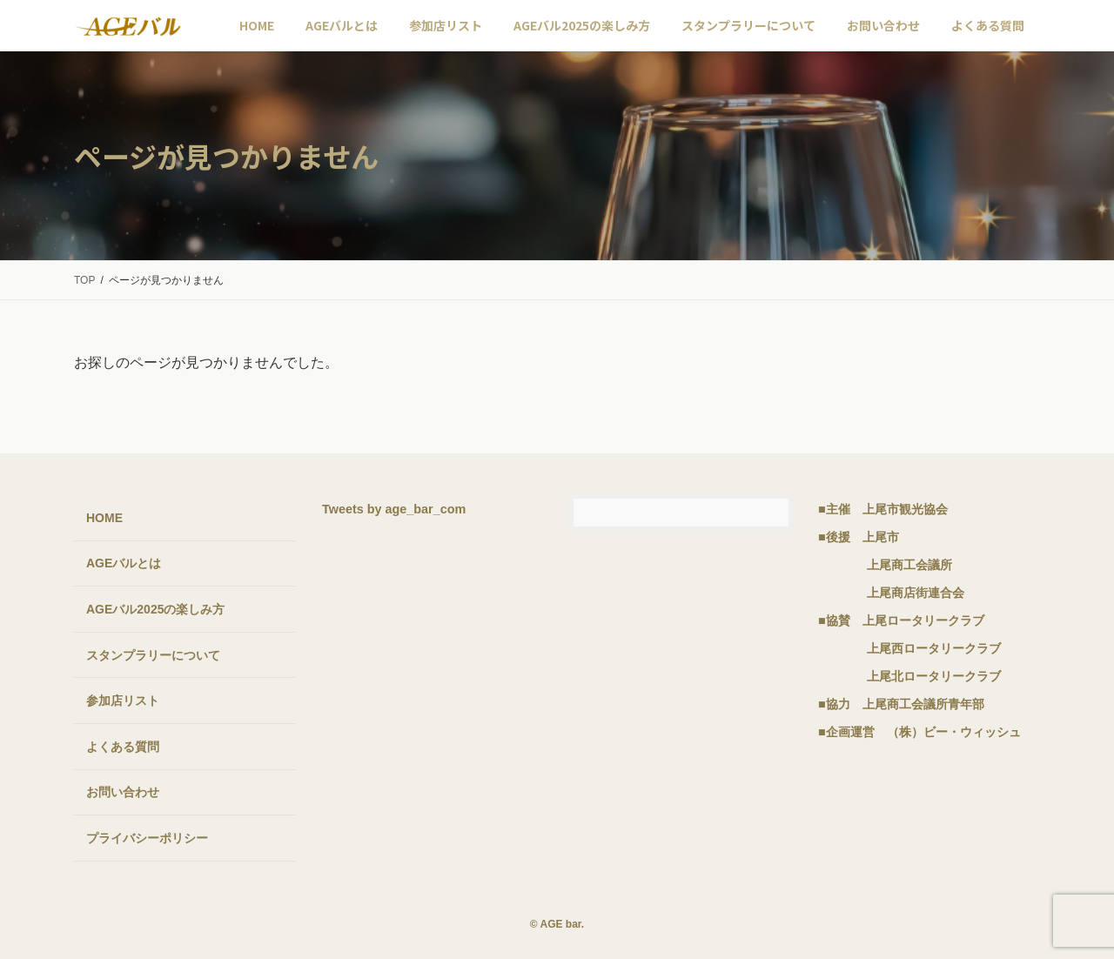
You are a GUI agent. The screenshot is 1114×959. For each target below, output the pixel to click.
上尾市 (880, 537)
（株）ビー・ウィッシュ (954, 732)
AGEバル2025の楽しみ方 (155, 609)
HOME (104, 518)
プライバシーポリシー (147, 838)
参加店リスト (122, 701)
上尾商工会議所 (909, 565)
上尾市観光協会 (905, 509)
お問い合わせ (122, 793)
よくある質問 (122, 747)
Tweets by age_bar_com (394, 509)
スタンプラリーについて (153, 655)
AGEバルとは (123, 564)
